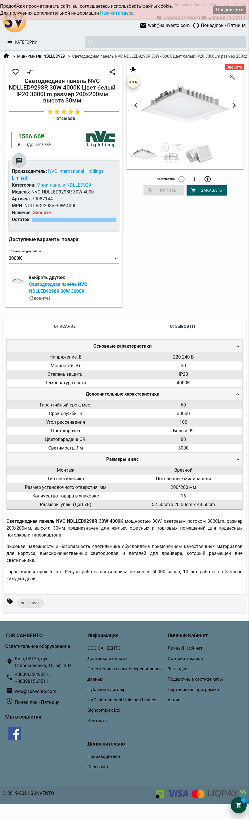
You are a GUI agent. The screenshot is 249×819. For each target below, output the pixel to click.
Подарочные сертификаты (195, 679)
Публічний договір (106, 689)
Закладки (178, 668)
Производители (103, 756)
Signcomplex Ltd (103, 710)
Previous (136, 105)
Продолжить (229, 9)
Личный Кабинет (185, 648)
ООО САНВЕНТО (103, 648)
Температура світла (26, 251)
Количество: (166, 179)
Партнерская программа (193, 689)
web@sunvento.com (165, 25)
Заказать (206, 190)
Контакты (97, 720)
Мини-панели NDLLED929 (41, 56)
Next (234, 105)
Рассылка (97, 766)
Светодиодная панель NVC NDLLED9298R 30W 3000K (58, 291)
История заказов (185, 658)
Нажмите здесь (116, 13)
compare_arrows (30, 71)
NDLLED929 (30, 603)
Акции (174, 699)
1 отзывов (64, 118)
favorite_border (15, 71)
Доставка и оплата (107, 658)
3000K (133, 82)
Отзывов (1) (182, 326)
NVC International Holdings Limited (121, 699)
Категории (26, 42)
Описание (64, 326)
